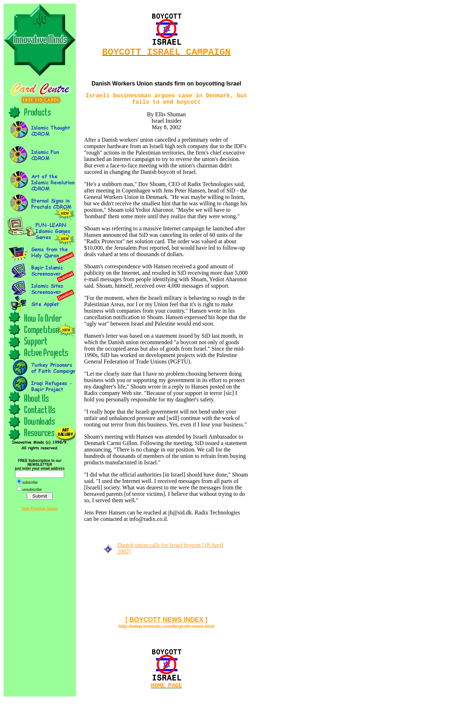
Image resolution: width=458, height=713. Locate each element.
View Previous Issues (39, 509)
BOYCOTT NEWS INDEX (166, 624)
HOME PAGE (166, 691)
